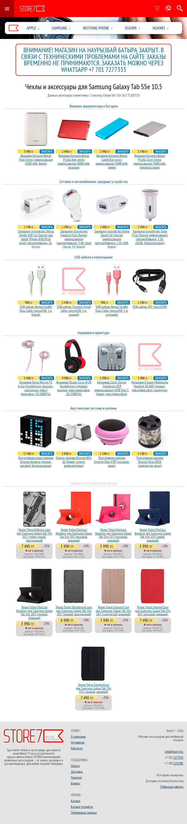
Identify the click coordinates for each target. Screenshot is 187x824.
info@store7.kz (174, 751)
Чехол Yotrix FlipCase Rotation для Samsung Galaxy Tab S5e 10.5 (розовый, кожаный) (113, 534)
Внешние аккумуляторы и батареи (94, 106)
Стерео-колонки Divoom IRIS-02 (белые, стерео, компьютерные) (74, 462)
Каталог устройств (82, 807)
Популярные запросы (84, 812)
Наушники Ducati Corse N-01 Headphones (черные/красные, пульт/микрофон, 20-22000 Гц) (73, 388)
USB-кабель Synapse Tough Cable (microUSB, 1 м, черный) (74, 311)
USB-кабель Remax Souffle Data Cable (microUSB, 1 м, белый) (35, 311)
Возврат (75, 783)
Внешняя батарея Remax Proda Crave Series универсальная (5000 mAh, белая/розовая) (149, 161)
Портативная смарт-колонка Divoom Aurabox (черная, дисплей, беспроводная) (36, 462)
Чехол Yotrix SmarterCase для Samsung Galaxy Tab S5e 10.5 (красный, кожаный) (152, 610)
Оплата (75, 766)
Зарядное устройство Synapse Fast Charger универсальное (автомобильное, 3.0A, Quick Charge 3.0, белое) (73, 239)
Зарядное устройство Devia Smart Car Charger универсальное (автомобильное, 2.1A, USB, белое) (111, 239)
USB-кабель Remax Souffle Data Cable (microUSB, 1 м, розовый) (111, 311)
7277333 (178, 757)
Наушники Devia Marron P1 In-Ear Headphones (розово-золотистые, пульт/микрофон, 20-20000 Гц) (36, 388)
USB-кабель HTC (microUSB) (150, 307)
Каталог (75, 801)
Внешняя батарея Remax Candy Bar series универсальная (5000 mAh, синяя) (111, 161)
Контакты (77, 748)
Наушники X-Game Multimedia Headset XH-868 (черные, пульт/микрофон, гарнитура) (149, 386)
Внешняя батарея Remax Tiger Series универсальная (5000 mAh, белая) (36, 159)
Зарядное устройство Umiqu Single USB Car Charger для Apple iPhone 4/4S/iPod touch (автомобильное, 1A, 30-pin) (36, 239)
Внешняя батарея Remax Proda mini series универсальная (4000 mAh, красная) (73, 161)
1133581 (178, 763)
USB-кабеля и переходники (93, 257)
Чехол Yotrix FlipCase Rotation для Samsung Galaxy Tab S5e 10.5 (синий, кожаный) (153, 534)
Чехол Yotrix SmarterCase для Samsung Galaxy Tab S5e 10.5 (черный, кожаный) (93, 688)
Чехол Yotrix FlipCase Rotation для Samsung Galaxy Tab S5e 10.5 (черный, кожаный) (34, 612)
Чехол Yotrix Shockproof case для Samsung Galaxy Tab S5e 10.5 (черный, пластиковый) (74, 610)
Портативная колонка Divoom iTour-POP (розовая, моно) (112, 462)
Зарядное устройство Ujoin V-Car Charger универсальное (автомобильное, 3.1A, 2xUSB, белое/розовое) (150, 237)
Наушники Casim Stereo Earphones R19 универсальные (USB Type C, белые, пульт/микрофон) (111, 388)
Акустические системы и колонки (93, 408)
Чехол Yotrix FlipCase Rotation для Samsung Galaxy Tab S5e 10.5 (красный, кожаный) (74, 534)
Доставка (77, 771)
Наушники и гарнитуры (93, 332)
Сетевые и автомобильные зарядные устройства (93, 181)
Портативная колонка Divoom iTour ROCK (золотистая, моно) (149, 462)
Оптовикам (77, 742)
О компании (78, 736)
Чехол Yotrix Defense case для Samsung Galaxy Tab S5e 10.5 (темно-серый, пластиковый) (34, 534)
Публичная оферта (171, 787)
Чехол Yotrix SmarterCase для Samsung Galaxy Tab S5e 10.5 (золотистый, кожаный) (113, 610)
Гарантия (76, 777)
